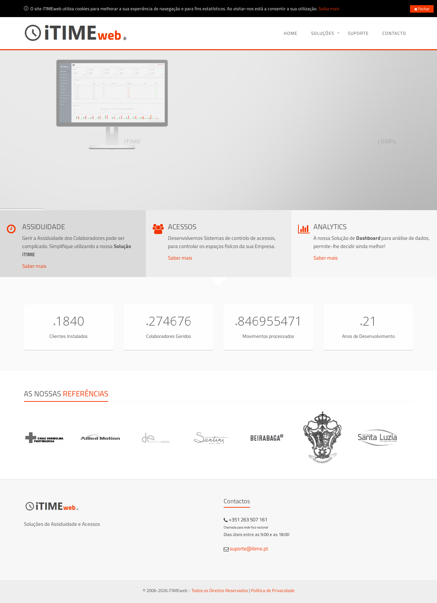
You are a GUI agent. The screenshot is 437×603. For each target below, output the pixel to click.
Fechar (421, 8)
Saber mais (34, 266)
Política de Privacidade (273, 590)
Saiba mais (329, 8)
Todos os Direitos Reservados (220, 590)
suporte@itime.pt (249, 548)
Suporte (358, 33)
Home (290, 33)
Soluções (322, 33)
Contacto (394, 33)
